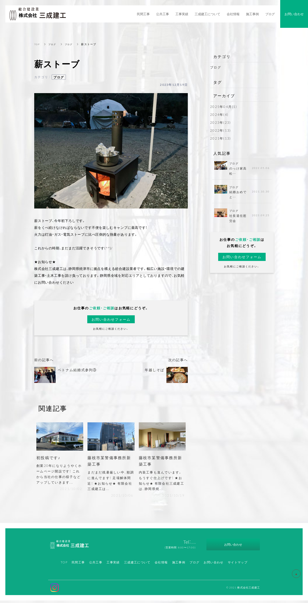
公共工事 (95, 565)
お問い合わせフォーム (111, 319)
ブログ (53, 44)
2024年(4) (219, 114)
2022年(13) (220, 130)
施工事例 (178, 565)
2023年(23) (220, 122)
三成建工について (137, 565)
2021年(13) (220, 138)
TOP (37, 44)
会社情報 (161, 565)
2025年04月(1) (223, 106)
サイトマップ (237, 565)
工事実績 (113, 565)
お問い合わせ (213, 565)
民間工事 (78, 565)
